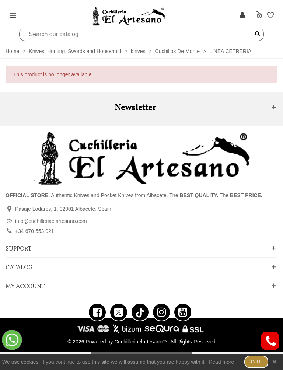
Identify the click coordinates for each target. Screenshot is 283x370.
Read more (221, 362)
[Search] (136, 34)
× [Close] (274, 362)
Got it (256, 361)
